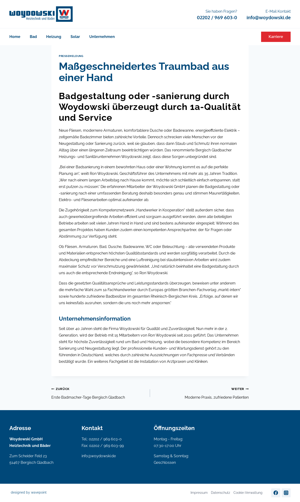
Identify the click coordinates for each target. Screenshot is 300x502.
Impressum (199, 493)
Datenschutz (220, 493)
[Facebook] (275, 492)
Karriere (276, 36)
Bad (33, 36)
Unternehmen (102, 36)
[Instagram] (286, 492)
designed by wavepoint (29, 492)
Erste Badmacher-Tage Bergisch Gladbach (98, 393)
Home (14, 36)
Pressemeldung (71, 56)
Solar (75, 36)
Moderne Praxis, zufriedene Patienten (201, 393)
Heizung (53, 36)
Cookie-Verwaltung (247, 493)
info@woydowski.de (99, 456)
